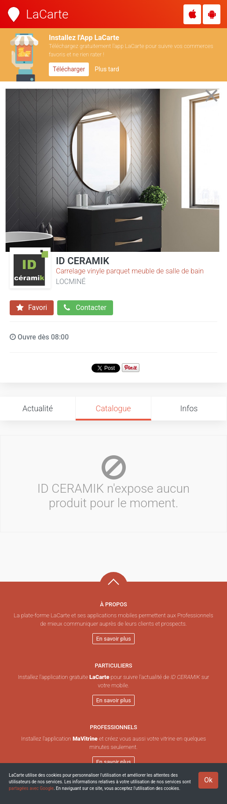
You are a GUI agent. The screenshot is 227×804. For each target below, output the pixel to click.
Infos (189, 408)
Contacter (85, 307)
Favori (31, 307)
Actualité (37, 408)
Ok (208, 780)
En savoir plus (113, 638)
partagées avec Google (31, 788)
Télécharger (69, 69)
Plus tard (107, 69)
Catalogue (113, 408)
